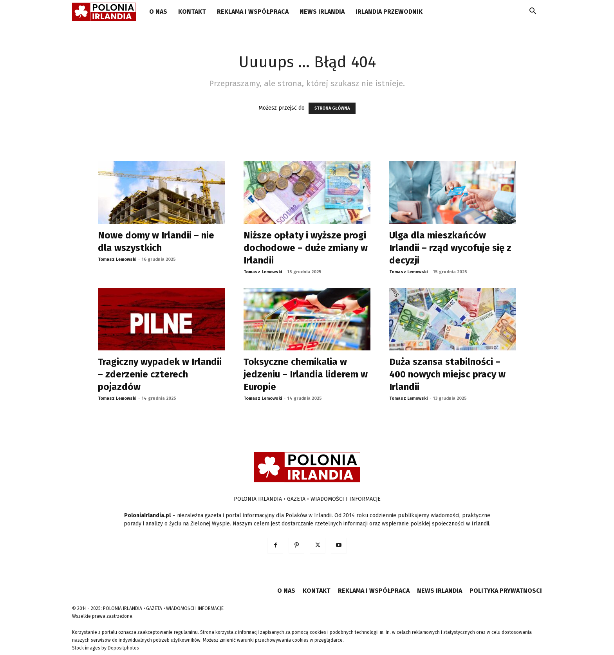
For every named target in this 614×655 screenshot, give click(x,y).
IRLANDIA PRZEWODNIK (389, 11)
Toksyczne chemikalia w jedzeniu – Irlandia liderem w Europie (306, 374)
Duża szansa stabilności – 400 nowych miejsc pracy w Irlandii (447, 374)
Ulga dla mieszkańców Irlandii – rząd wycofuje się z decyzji (450, 248)
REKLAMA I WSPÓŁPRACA (253, 11)
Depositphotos (123, 648)
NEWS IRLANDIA (322, 11)
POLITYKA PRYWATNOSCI (506, 590)
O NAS (158, 11)
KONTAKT (192, 11)
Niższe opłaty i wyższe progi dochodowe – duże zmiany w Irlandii (306, 248)
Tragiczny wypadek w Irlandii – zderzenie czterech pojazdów (160, 374)
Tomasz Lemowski (117, 259)
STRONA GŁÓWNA (332, 108)
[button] (532, 12)
